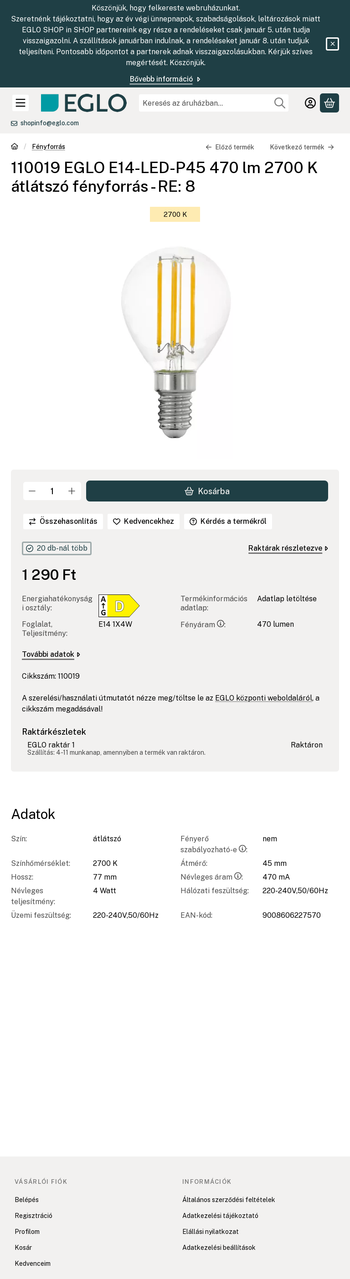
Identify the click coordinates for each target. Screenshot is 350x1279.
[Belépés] (310, 103)
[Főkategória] (14, 147)
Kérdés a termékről (228, 521)
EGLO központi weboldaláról (263, 698)
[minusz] (32, 491)
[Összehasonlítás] (63, 521)
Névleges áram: (211, 877)
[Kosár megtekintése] (329, 103)
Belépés (27, 1199)
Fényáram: (203, 624)
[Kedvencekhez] (143, 521)
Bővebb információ (166, 79)
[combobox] (214, 103)
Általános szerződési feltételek (228, 1199)
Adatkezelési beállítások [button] (219, 1247)
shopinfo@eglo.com (50, 123)
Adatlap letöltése (287, 598)
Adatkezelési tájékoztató (220, 1215)
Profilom (27, 1231)
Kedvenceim (33, 1263)
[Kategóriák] (20, 103)
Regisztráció (33, 1215)
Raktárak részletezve (288, 548)
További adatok (51, 654)
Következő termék (302, 147)
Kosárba (207, 491)
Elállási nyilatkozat (210, 1231)
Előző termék (230, 147)
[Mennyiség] (52, 491)
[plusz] (72, 491)
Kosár (23, 1247)
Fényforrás (48, 146)
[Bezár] (332, 44)
